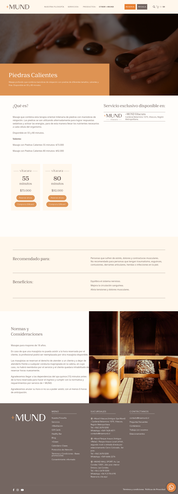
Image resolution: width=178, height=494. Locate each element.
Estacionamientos (137, 434)
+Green (55, 441)
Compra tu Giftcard (25, 204)
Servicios (56, 422)
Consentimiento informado (63, 459)
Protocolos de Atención (62, 449)
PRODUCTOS (89, 7)
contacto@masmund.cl (100, 433)
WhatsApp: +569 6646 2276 (103, 456)
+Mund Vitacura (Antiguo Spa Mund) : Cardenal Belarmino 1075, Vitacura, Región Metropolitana (108, 421)
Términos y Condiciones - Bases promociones (66, 454)
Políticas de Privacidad (155, 489)
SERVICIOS (73, 7)
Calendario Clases (60, 445)
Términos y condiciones (133, 489)
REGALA (142, 7)
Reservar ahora (25, 198)
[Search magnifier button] (154, 7)
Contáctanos (135, 426)
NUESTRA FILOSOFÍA (54, 7)
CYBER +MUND (106, 7)
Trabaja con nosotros (139, 430)
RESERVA (130, 7)
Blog (54, 438)
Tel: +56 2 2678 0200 (100, 470)
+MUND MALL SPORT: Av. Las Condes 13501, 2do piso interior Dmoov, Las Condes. (105, 464)
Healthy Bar (57, 434)
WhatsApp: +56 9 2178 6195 (103, 473)
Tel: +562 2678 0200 (100, 427)
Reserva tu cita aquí (99, 476)
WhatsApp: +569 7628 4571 (103, 430)
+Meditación (57, 426)
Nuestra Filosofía (59, 418)
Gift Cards (56, 430)
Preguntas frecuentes (139, 422)
